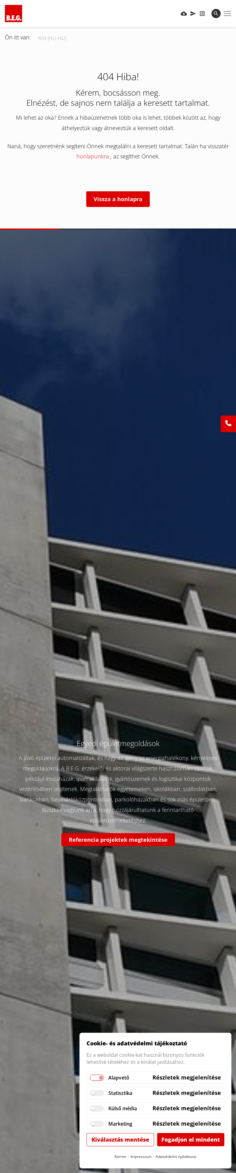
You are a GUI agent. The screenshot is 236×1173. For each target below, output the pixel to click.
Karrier (120, 1156)
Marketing (120, 1123)
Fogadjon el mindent (190, 1139)
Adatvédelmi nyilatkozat (176, 1156)
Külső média (122, 1108)
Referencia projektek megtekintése (118, 839)
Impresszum (141, 1156)
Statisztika (120, 1093)
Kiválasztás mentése (120, 1139)
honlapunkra (93, 156)
